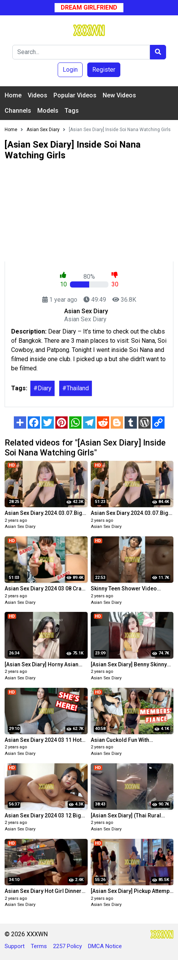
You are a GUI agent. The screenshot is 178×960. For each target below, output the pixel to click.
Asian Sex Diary (20, 526)
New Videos (119, 95)
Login (70, 69)
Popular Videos (74, 95)
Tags (72, 110)
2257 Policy (67, 946)
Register (103, 69)
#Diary (42, 388)
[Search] (81, 52)
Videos (37, 95)
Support (15, 946)
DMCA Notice (105, 946)
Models (47, 110)
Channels (18, 110)
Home (13, 95)
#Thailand (75, 388)
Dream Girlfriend (89, 7)
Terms (39, 946)
